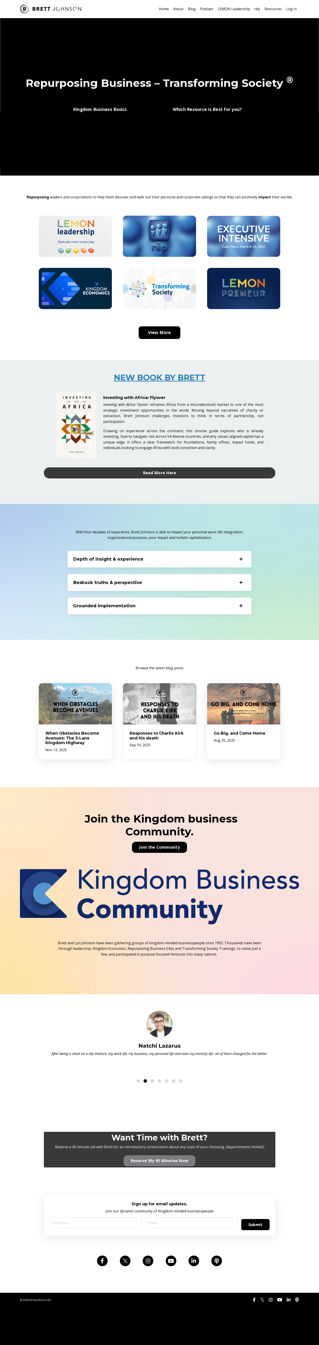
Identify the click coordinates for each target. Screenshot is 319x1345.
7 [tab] (181, 1110)
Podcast (206, 8)
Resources (273, 8)
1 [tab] (138, 1110)
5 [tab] (166, 1110)
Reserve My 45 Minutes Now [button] (159, 1191)
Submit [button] (254, 1256)
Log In (291, 8)
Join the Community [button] (159, 876)
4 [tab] (159, 1110)
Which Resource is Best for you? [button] (207, 113)
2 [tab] (145, 1110)
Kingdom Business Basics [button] (100, 113)
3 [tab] (152, 1110)
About (178, 8)
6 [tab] (173, 1110)
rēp (257, 8)
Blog (192, 8)
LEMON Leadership (234, 8)
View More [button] (159, 355)
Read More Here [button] (159, 495)
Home (164, 8)
